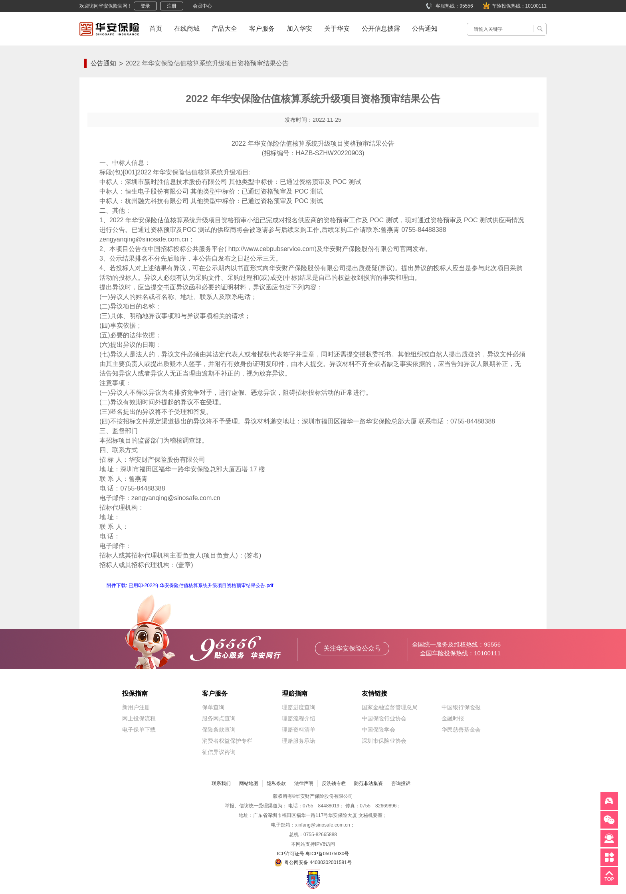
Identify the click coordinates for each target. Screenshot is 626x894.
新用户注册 (136, 707)
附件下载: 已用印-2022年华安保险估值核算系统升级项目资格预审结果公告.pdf (190, 585)
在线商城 (187, 28)
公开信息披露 (381, 28)
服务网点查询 (219, 718)
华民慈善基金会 (461, 729)
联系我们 (221, 783)
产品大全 (224, 28)
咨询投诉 (400, 783)
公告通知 (425, 28)
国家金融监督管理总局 (390, 707)
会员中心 (202, 6)
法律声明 (303, 783)
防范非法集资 (368, 783)
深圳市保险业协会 (384, 741)
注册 (171, 6)
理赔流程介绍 (298, 718)
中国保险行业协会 (384, 718)
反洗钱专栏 (334, 783)
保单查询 (213, 707)
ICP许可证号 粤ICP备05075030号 (313, 853)
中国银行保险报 (461, 707)
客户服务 (262, 28)
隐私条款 (276, 783)
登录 (145, 6)
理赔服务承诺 (298, 741)
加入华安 (299, 28)
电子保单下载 (139, 729)
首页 (155, 28)
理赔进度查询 (298, 707)
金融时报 (453, 718)
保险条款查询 (219, 729)
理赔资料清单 (298, 729)
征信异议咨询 (219, 752)
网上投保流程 (139, 718)
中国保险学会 (378, 729)
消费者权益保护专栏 (227, 741)
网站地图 (248, 783)
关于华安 (337, 28)
